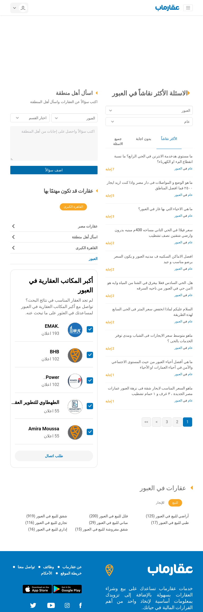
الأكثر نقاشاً (169, 139)
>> (146, 422)
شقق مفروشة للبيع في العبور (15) (101, 529)
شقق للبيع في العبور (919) (46, 516)
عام (190, 168)
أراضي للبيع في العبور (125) (167, 516)
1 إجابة (110, 375)
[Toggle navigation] (188, 7)
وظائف (48, 567)
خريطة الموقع (71, 573)
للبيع (175, 502)
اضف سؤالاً (53, 170)
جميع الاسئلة (118, 141)
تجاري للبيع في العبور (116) (46, 523)
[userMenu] (19, 8)
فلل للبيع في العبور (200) (108, 516)
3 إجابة (110, 216)
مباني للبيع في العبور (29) (108, 523)
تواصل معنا (26, 567)
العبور (178, 168)
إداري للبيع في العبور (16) (47, 529)
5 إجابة (110, 195)
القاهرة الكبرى (73, 207)
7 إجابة (110, 169)
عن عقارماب (72, 567)
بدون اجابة (143, 139)
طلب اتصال (54, 456)
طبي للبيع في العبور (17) (170, 523)
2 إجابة (110, 243)
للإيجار (160, 502)
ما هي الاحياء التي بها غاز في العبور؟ (165, 209)
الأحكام (46, 573)
